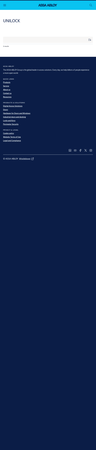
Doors (5, 110)
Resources (7, 97)
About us (6, 90)
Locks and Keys (9, 120)
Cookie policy (8, 133)
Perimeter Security (10, 124)
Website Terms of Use (12, 137)
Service (6, 86)
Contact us (7, 93)
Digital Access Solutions (12, 106)
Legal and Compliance (12, 140)
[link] (70, 150)
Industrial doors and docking (14, 117)
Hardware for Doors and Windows (16, 113)
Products (6, 82)
